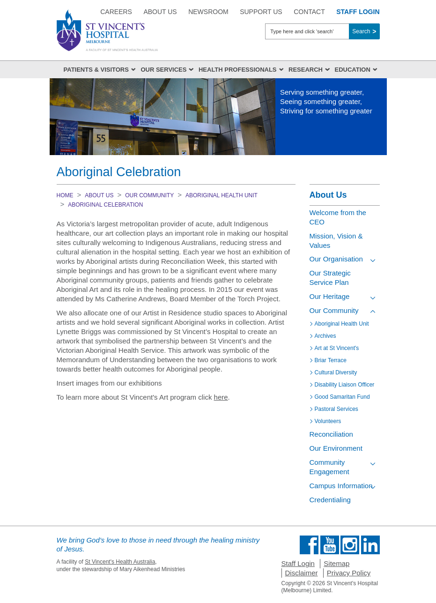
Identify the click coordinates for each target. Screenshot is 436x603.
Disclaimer (301, 573)
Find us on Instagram (349, 545)
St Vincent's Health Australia (120, 561)
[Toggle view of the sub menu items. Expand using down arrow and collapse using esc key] (373, 260)
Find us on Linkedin (370, 545)
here (221, 397)
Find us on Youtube (329, 545)
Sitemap (336, 563)
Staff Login (298, 563)
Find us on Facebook (309, 545)
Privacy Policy (348, 573)
